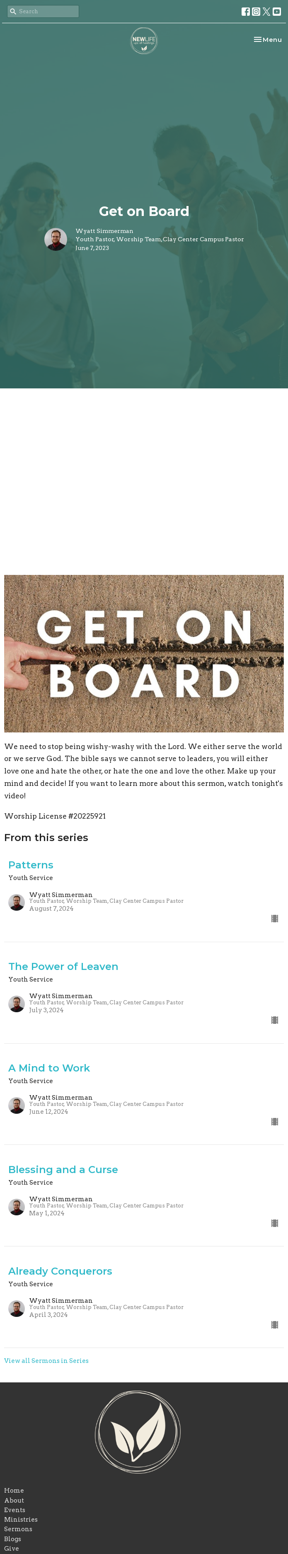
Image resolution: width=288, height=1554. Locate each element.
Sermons (18, 1529)
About (14, 1500)
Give (11, 1548)
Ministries (21, 1519)
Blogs (12, 1539)
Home (14, 1490)
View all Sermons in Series (46, 1361)
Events (14, 1510)
